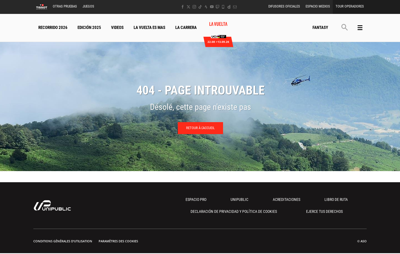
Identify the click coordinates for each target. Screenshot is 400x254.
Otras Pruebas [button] (65, 6)
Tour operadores (350, 6)
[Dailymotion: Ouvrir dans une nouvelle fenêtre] (229, 7)
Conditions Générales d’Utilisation (62, 241)
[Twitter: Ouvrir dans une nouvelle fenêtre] (188, 7)
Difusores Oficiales (284, 6)
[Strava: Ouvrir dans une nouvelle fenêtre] (206, 7)
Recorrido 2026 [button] (53, 27)
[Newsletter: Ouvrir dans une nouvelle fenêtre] (235, 7)
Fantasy (320, 27)
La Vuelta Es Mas (149, 27)
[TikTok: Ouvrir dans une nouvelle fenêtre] (200, 7)
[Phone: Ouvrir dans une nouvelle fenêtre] (223, 7)
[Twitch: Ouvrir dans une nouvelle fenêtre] (217, 7)
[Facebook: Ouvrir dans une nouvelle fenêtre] (183, 7)
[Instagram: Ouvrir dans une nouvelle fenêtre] (194, 7)
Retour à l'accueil (200, 128)
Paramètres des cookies (118, 241)
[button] (344, 27)
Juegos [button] (88, 6)
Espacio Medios (318, 6)
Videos (117, 27)
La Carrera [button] (186, 27)
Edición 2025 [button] (89, 27)
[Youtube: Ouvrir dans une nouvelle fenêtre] (212, 7)
